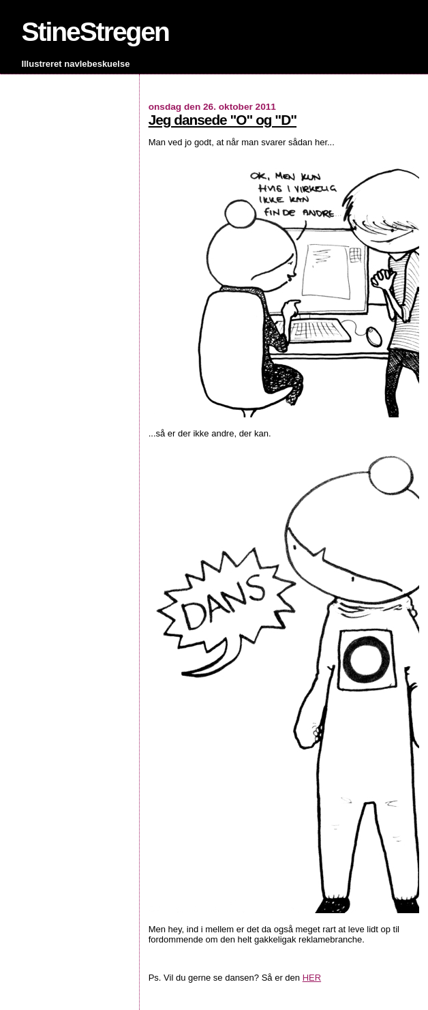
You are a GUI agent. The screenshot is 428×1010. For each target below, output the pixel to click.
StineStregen (95, 31)
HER (312, 977)
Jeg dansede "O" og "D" (222, 120)
